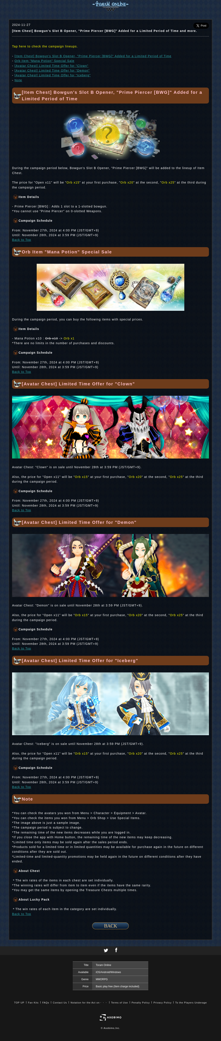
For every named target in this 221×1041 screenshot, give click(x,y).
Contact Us (60, 1002)
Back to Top (21, 240)
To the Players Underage (191, 1002)
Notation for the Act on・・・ (89, 1002)
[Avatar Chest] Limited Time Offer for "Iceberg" (52, 75)
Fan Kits (33, 1002)
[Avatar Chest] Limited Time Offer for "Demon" (52, 70)
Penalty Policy (141, 1002)
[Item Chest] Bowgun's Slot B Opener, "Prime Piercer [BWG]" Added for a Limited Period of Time (92, 56)
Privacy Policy (162, 1002)
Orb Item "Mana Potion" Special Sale (44, 61)
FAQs (45, 1002)
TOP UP (19, 1002)
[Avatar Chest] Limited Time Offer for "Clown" (51, 66)
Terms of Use (119, 1002)
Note (18, 80)
